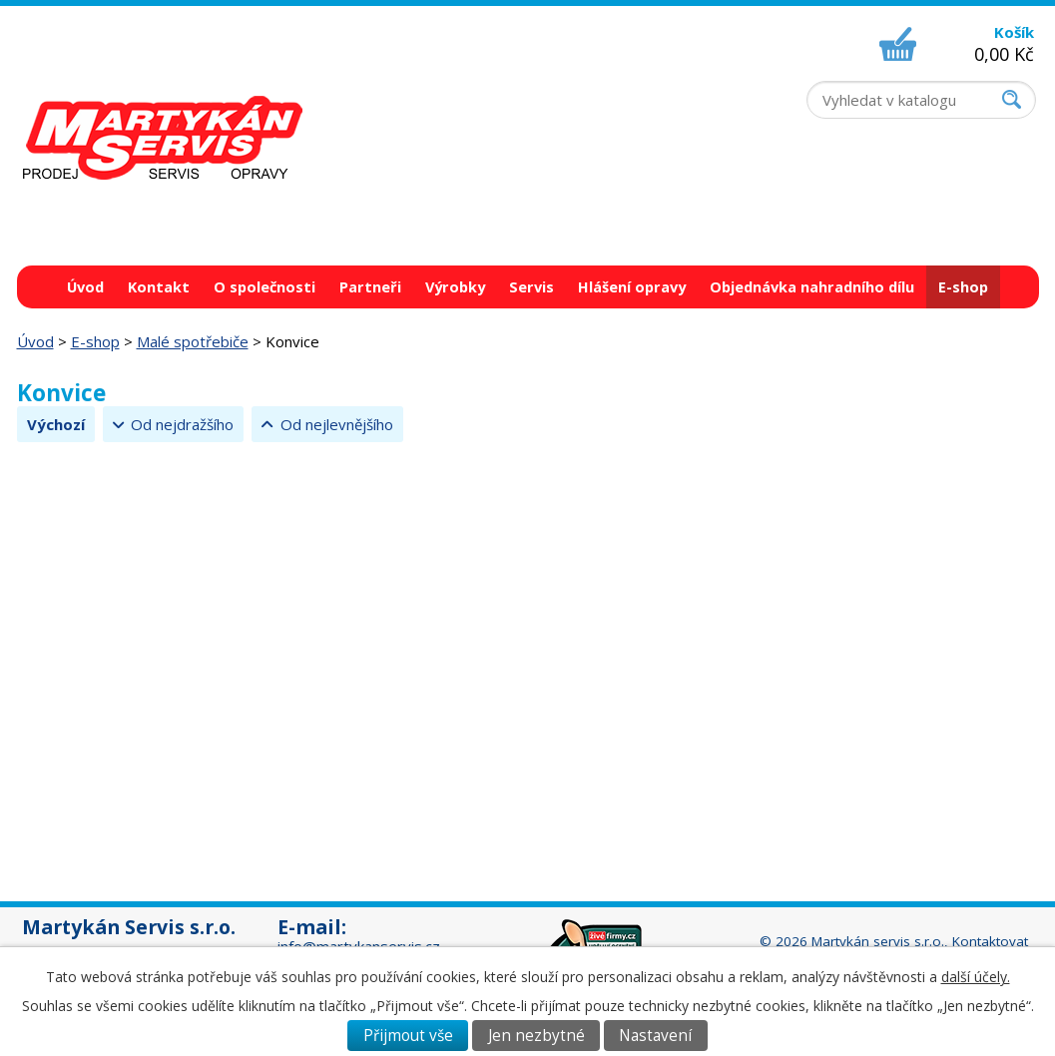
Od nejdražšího (182, 424)
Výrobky (455, 286)
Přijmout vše (408, 1035)
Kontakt (159, 286)
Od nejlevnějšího (336, 424)
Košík (1014, 32)
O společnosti (264, 286)
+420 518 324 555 (867, 182)
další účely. (975, 976)
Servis (531, 286)
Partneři (370, 286)
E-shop (963, 286)
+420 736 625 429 (867, 222)
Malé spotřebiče (193, 341)
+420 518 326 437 (867, 202)
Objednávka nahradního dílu (812, 286)
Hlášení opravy (632, 286)
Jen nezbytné (536, 1035)
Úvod (85, 286)
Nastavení (655, 1035)
